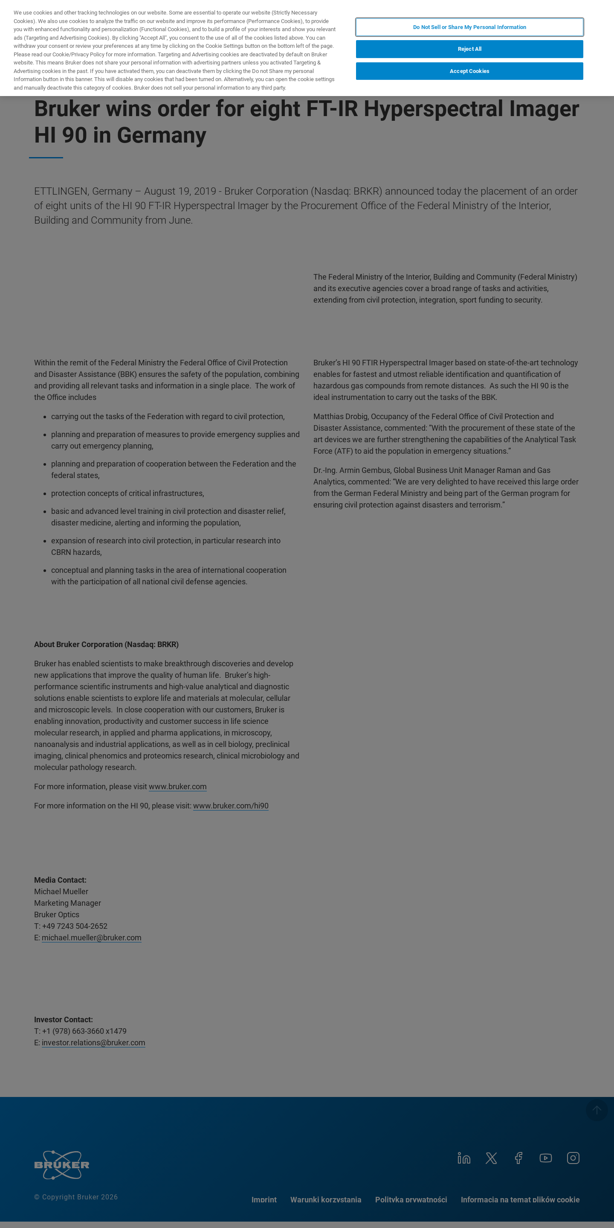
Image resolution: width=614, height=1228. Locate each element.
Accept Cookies (469, 71)
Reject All (469, 49)
